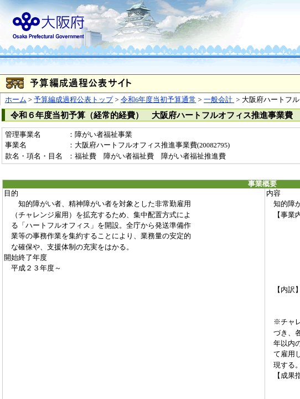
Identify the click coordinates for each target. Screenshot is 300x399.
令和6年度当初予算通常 (158, 100)
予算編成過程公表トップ (73, 100)
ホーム (16, 100)
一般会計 (219, 100)
